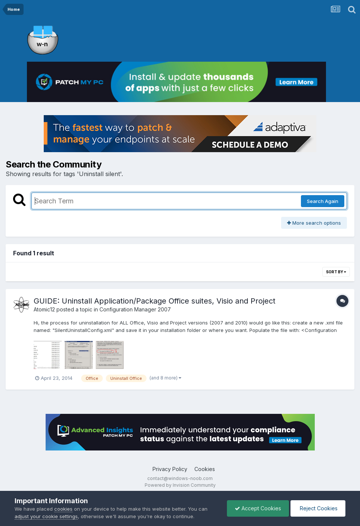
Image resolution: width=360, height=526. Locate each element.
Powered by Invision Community (180, 485)
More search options (314, 223)
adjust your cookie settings (46, 516)
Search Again (322, 201)
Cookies (204, 469)
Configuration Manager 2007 (135, 309)
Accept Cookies (258, 508)
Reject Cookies (318, 508)
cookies (63, 509)
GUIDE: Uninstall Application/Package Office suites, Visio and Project (155, 300)
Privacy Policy (170, 469)
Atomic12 (44, 309)
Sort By (336, 272)
